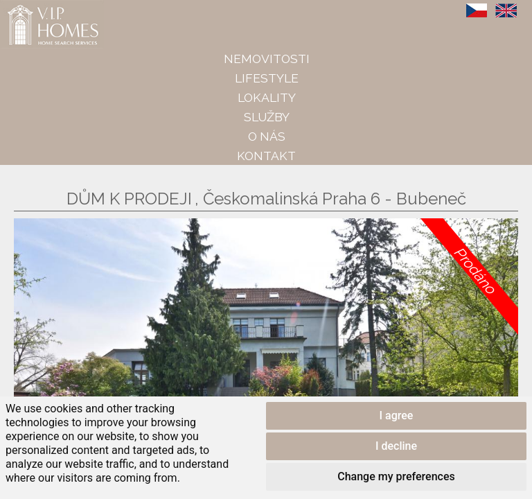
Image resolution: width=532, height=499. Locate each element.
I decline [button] (396, 446)
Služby (267, 117)
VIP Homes (34, 7)
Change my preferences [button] (395, 476)
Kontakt (266, 155)
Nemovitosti (267, 58)
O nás (266, 136)
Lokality (267, 97)
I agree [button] (397, 415)
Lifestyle (267, 78)
